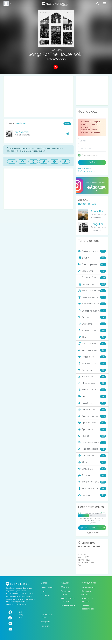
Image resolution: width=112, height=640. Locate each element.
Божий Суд (92, 271)
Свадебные (92, 455)
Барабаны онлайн (86, 592)
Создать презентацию (88, 607)
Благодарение (92, 264)
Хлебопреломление (92, 488)
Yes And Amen (22, 132)
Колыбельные (92, 363)
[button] (70, 42)
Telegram (45, 626)
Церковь (92, 495)
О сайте (65, 587)
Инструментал (92, 350)
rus (20, 612)
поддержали (92, 533)
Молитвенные (92, 383)
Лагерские (92, 376)
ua (20, 617)
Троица (92, 475)
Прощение (92, 429)
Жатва (92, 337)
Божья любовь (92, 277)
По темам (45, 595)
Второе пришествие (92, 303)
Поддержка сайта (66, 592)
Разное (92, 436)
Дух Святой (92, 323)
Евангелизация (92, 330)
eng (21, 615)
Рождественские (92, 442)
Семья (92, 462)
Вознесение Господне (92, 297)
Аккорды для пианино (87, 600)
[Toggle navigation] (104, 3)
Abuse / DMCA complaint (68, 600)
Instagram (45, 622)
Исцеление (92, 356)
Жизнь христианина (92, 343)
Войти (92, 162)
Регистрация (84, 168)
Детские (92, 317)
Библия (92, 257)
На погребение (92, 389)
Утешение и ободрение (92, 482)
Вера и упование (92, 290)
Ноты (43, 591)
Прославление (92, 422)
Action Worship (56, 59)
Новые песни (46, 587)
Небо (92, 396)
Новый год (92, 403)
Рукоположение (92, 449)
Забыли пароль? (86, 171)
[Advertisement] (39, 96)
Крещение (92, 370)
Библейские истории (92, 251)
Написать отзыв (68, 606)
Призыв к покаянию (92, 416)
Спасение (92, 468)
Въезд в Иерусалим (92, 310)
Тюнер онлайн (88, 587)
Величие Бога (92, 284)
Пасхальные (92, 409)
